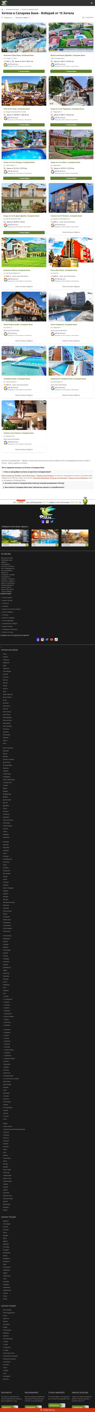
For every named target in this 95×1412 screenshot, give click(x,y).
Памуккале (5, 1276)
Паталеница (6, 936)
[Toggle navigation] (92, 3)
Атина (4, 1316)
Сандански (5, 1073)
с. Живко (5, 1019)
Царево (4, 1167)
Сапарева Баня (7, 1076)
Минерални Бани (8, 902)
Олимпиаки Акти (7, 1353)
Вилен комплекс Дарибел (11, 475)
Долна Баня (6, 800)
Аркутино (5, 668)
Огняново (5, 917)
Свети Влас (5, 1081)
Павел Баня (6, 920)
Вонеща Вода (6, 765)
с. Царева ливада (8, 1058)
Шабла (4, 1190)
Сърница (5, 1141)
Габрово (5, 771)
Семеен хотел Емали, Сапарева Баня (19, 433)
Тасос (4, 1373)
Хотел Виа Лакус (28, 475)
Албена (4, 657)
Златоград (5, 823)
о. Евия (4, 1341)
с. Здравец (5, 1025)
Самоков (5, 1070)
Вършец (4, 768)
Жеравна (5, 817)
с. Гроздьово (6, 1013)
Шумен (4, 1201)
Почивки (4, 615)
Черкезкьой (6, 1290)
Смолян (4, 1113)
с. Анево (5, 996)
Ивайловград (6, 826)
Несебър (5, 908)
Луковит (4, 885)
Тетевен (4, 1144)
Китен (4, 853)
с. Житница (6, 1022)
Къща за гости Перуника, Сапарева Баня (67, 109)
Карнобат (5, 847)
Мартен (4, 894)
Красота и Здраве (7, 618)
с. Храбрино (6, 1055)
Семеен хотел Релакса (45, 475)
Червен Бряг (6, 1175)
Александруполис (8, 1313)
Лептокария (6, 1330)
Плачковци (5, 950)
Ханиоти (5, 1379)
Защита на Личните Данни (11, 609)
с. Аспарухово (6, 999)
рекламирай (30, 1407)
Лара (3, 1264)
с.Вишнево (5, 1064)
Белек (4, 1232)
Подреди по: (7, 18)
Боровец (5, 732)
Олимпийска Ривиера (9, 1356)
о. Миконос (6, 1347)
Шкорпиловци (7, 1198)
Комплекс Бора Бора (41, 478)
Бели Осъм (5, 714)
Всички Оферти (7, 612)
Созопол (5, 1116)
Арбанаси (5, 663)
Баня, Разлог (6, 697)
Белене (4, 709)
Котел (4, 865)
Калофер (5, 842)
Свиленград (6, 1084)
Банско (4, 688)
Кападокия (5, 1253)
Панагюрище (6, 928)
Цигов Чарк (6, 1170)
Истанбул (5, 1247)
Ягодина (5, 1207)
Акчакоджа (5, 1224)
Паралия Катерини (8, 1359)
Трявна (4, 1155)
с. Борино (5, 1008)
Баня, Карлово (7, 694)
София (4, 1123)
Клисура (5, 856)
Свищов (4, 1087)
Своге (4, 1090)
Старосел (5, 1132)
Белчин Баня (6, 720)
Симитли (5, 1099)
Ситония (5, 1365)
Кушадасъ (5, 1261)
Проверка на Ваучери (9, 629)
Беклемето (5, 706)
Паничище (5, 931)
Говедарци (5, 777)
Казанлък (5, 837)
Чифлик (4, 1187)
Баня (3, 691)
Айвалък (5, 1221)
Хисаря (4, 1164)
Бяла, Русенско (7, 748)
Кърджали (5, 871)
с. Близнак (5, 1005)
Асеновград (6, 671)
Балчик (4, 680)
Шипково (5, 1193)
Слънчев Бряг (6, 1107)
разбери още (54, 1405)
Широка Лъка (6, 1196)
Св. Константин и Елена (10, 1079)
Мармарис (5, 1270)
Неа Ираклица (7, 1339)
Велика (4, 756)
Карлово (5, 845)
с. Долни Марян (7, 1016)
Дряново (5, 805)
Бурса (4, 1238)
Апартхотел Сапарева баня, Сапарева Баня (68, 379)
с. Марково (5, 1041)
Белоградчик (6, 717)
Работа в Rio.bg (7, 632)
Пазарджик (6, 922)
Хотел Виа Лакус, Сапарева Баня (64, 270)
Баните (4, 683)
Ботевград (5, 735)
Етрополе (5, 814)
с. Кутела (5, 1035)
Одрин (4, 1273)
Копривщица (6, 859)
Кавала (4, 1321)
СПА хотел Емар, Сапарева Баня (17, 109)
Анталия (5, 1230)
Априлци (5, 660)
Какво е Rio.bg (6, 600)
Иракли (4, 829)
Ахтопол (5, 677)
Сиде (3, 1279)
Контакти (5, 603)
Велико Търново (7, 759)
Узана (4, 1161)
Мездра (4, 897)
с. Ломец (5, 1038)
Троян (4, 1149)
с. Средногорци (7, 1050)
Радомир (5, 976)
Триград (5, 1146)
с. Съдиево (5, 1053)
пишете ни (6, 1407)
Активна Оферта (71, 71)
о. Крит (4, 1344)
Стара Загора (6, 1126)
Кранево (5, 868)
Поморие (5, 962)
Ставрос (4, 1370)
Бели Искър (6, 712)
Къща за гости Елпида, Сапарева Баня (19, 162)
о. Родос (5, 1350)
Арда (3, 665)
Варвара (5, 751)
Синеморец (6, 1102)
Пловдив (5, 959)
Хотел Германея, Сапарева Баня (64, 324)
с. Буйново (5, 1011)
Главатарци (6, 774)
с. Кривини (5, 1032)
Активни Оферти (24, 71)
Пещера (4, 944)
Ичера (4, 831)
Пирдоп (4, 947)
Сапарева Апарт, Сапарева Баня (17, 379)
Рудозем (5, 990)
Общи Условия (6, 626)
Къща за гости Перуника (78, 478)
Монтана (5, 905)
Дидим (4, 1241)
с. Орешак (5, 1044)
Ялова (4, 1299)
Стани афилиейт (7, 621)
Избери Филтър (47, 1410)
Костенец (5, 862)
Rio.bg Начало (6, 597)
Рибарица (5, 985)
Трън (3, 1152)
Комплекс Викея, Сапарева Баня (17, 270)
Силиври (5, 1281)
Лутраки (5, 1336)
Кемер (4, 1256)
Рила (3, 988)
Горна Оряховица (8, 780)
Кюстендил (5, 873)
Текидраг (5, 1284)
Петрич (4, 941)
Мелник (4, 899)
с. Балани (5, 1002)
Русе (3, 993)
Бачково (5, 703)
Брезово (5, 738)
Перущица (5, 938)
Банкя (4, 686)
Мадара (4, 891)
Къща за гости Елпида (58, 478)
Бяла (3, 743)
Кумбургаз (5, 1258)
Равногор (5, 973)
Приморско (6, 967)
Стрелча (5, 1138)
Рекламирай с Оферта (9, 623)
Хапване (4, 606)
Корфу (4, 1327)
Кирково (5, 850)
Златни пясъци (7, 820)
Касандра (5, 1324)
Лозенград (5, 1267)
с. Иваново (5, 1030)
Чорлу (4, 1296)
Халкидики (5, 1376)
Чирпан (4, 1184)
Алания (4, 1227)
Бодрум (4, 1235)
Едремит (5, 1244)
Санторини (5, 1362)
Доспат (4, 803)
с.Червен (5, 1067)
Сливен (4, 1105)
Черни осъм (6, 1178)
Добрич (4, 797)
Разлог (4, 982)
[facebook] (43, 521)
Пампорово (6, 925)
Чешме (4, 1293)
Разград (4, 979)
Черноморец (6, 1181)
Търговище (6, 1158)
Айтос (4, 654)
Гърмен (4, 785)
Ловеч (4, 879)
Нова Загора (6, 911)
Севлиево (5, 1093)
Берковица (5, 723)
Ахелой (4, 674)
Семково (5, 1096)
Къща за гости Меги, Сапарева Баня (65, 162)
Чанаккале (5, 1287)
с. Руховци (5, 1047)
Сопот (4, 1119)
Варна (4, 754)
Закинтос (5, 1318)
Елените (4, 811)
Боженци (5, 729)
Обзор (4, 914)
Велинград (5, 762)
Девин (4, 788)
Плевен (4, 953)
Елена (4, 808)
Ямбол (4, 1210)
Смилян (4, 1110)
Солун (4, 1367)
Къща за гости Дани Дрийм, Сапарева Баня (21, 216)
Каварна (5, 834)
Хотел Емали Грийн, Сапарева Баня (18, 324)
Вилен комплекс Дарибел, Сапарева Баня (68, 55)
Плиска (4, 956)
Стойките (5, 1135)
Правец (4, 964)
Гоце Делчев (6, 782)
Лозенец (5, 882)
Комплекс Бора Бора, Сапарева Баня (19, 55)
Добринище (6, 794)
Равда (4, 970)
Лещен (4, 876)
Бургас (4, 740)
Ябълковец (5, 1204)
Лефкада (5, 1333)
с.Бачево (5, 1061)
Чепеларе (5, 1172)
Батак (4, 700)
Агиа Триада (6, 1310)
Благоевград (6, 726)
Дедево (4, 791)
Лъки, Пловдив (7, 888)
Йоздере (5, 1250)
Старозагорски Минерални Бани (13, 1129)
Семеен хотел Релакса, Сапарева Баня (66, 216)
